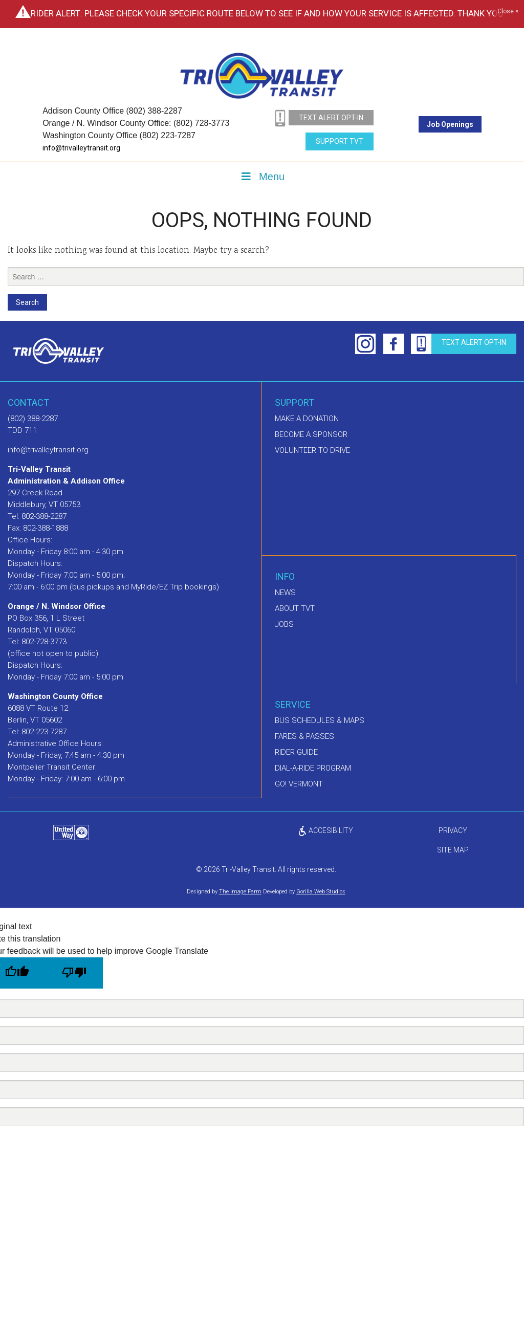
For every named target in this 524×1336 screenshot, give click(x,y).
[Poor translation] (74, 973)
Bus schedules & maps (319, 720)
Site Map (453, 850)
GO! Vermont (299, 784)
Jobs (284, 624)
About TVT (295, 608)
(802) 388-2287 (33, 418)
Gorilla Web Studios (320, 891)
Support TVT (339, 141)
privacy (453, 830)
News (285, 592)
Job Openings (450, 124)
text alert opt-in (331, 118)
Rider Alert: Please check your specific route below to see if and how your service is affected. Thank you (267, 13)
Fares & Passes (304, 736)
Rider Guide (296, 752)
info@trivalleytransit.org (81, 148)
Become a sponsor (311, 434)
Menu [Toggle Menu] (262, 176)
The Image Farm (240, 891)
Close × (507, 12)
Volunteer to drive (312, 450)
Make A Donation (307, 418)
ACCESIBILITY (325, 830)
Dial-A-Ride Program (313, 768)
